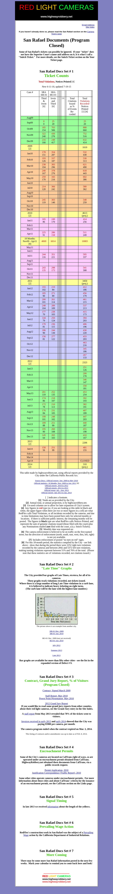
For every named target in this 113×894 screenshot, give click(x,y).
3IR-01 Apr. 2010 (56, 633)
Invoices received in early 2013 (36, 721)
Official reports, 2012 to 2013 (56, 488)
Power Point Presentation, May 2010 (56, 698)
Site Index (90, 27)
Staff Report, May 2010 (56, 696)
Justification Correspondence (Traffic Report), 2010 (56, 773)
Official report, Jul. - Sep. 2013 (56, 490)
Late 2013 (56, 655)
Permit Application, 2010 (56, 770)
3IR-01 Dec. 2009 (56, 631)
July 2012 (56, 645)
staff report (29, 714)
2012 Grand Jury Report (56, 703)
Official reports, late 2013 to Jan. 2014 (56, 493)
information (53, 806)
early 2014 (61, 721)
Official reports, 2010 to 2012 (56, 485)
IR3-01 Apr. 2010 (56, 640)
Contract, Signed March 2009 (56, 690)
